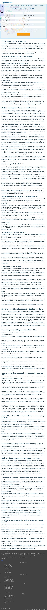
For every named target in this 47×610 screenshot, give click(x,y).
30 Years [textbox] (4, 26)
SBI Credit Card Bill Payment (9, 601)
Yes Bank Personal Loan (8, 591)
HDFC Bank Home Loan (8, 585)
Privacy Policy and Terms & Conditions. (13, 29)
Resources (42, 4)
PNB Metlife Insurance (8, 575)
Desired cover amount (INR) (30, 24)
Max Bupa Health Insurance (9, 581)
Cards (23, 4)
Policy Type (4, 20)
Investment (30, 4)
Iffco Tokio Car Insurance (8, 579)
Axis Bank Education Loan (8, 588)
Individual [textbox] (5, 22)
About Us (5, 597)
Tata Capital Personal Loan (8, 586)
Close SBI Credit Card (7, 600)
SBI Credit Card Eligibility (8, 595)
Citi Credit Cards (7, 567)
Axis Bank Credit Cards (8, 566)
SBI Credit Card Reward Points (9, 596)
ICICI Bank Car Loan (7, 587)
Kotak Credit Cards (7, 572)
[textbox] (34, 18)
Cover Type (26, 20)
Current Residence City (29, 15)
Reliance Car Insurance (8, 578)
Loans (36, 4)
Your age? (4, 24)
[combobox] (34, 18)
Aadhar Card (6, 603)
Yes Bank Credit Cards (8, 571)
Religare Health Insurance (8, 580)
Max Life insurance (7, 577)
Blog (5, 602)
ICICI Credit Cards (7, 568)
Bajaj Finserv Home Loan (8, 590)
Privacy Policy (7, 608)
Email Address (5, 15)
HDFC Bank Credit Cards (8, 565)
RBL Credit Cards (7, 570)
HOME (12, 4)
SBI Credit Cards (7, 564)
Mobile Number (27, 11)
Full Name (4, 11)
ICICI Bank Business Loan (8, 589)
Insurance (18, 4)
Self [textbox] (26, 22)
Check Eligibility (23, 34)
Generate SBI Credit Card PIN (9, 598)
